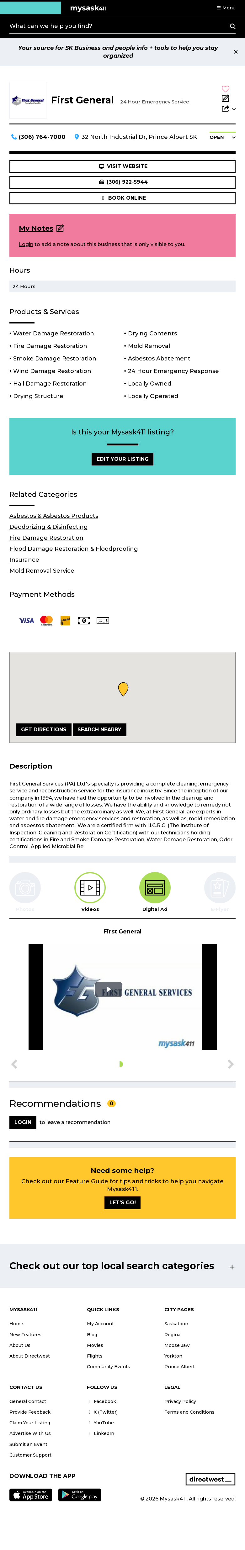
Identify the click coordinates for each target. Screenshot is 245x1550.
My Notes (36, 228)
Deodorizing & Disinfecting (48, 526)
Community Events (108, 1366)
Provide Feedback (30, 1412)
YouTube (100, 1423)
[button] (226, 8)
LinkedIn (100, 1433)
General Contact (27, 1401)
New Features (25, 1334)
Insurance (24, 559)
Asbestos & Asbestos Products (53, 515)
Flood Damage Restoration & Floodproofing (73, 548)
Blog (92, 1334)
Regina (172, 1334)
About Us (19, 1345)
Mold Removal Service (41, 570)
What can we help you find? (50, 26)
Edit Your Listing (123, 459)
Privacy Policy (180, 1401)
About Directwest (29, 1356)
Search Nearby (99, 730)
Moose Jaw (177, 1345)
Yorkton (173, 1356)
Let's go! (122, 1203)
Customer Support (30, 1455)
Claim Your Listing (29, 1423)
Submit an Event (28, 1444)
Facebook (101, 1401)
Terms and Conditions (189, 1412)
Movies (95, 1345)
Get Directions (44, 730)
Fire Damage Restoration (46, 537)
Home (16, 1324)
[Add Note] (229, 98)
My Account (100, 1324)
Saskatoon (176, 1324)
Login (26, 244)
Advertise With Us (30, 1433)
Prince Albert (179, 1366)
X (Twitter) (102, 1412)
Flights (95, 1356)
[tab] (90, 892)
